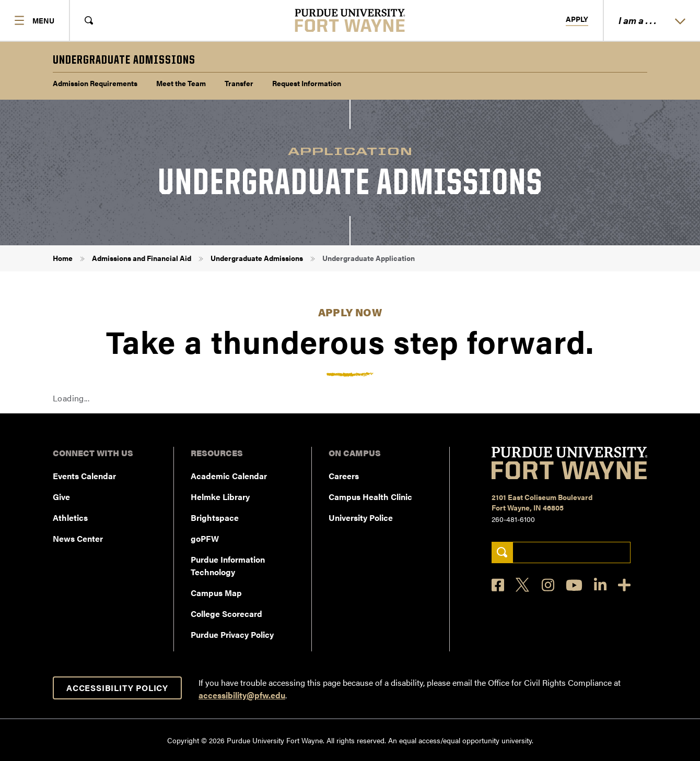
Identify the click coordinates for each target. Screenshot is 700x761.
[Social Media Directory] (624, 585)
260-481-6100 (513, 519)
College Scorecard (226, 614)
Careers (344, 476)
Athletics (70, 518)
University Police (361, 518)
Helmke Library (220, 497)
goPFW (205, 538)
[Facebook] (498, 585)
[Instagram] (548, 585)
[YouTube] (574, 585)
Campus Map (216, 593)
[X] (523, 585)
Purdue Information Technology (228, 565)
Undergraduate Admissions (257, 258)
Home (63, 258)
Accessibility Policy (117, 688)
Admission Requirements (95, 83)
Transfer (239, 83)
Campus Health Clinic (370, 497)
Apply (577, 19)
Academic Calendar (229, 476)
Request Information (306, 83)
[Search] (502, 552)
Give (61, 497)
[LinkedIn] (600, 585)
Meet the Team (181, 83)
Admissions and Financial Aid (141, 258)
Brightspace (215, 518)
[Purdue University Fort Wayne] (350, 20)
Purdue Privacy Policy (232, 634)
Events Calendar (84, 476)
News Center (78, 538)
